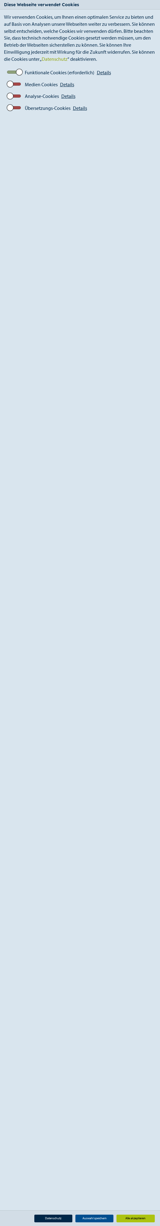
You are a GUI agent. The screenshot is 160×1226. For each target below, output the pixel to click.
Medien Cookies (41, 84)
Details (104, 72)
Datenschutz (54, 59)
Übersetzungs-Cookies (47, 108)
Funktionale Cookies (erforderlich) (59, 72)
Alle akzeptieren (135, 1218)
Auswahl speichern (94, 1218)
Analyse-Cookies (42, 96)
